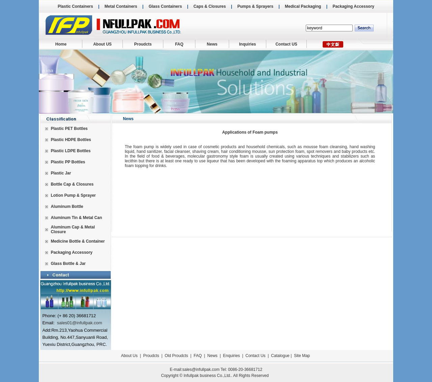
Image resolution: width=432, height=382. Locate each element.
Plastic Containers (75, 6)
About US (102, 44)
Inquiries (247, 44)
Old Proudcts (176, 355)
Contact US (286, 44)
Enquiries (231, 355)
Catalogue (280, 355)
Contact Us (255, 355)
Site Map (302, 355)
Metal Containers (121, 6)
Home (60, 44)
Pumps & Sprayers (255, 6)
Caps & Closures (209, 6)
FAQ (179, 44)
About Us (129, 355)
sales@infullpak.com (200, 369)
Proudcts (143, 44)
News (212, 44)
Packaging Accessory (353, 6)
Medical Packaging (303, 6)
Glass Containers (165, 6)
